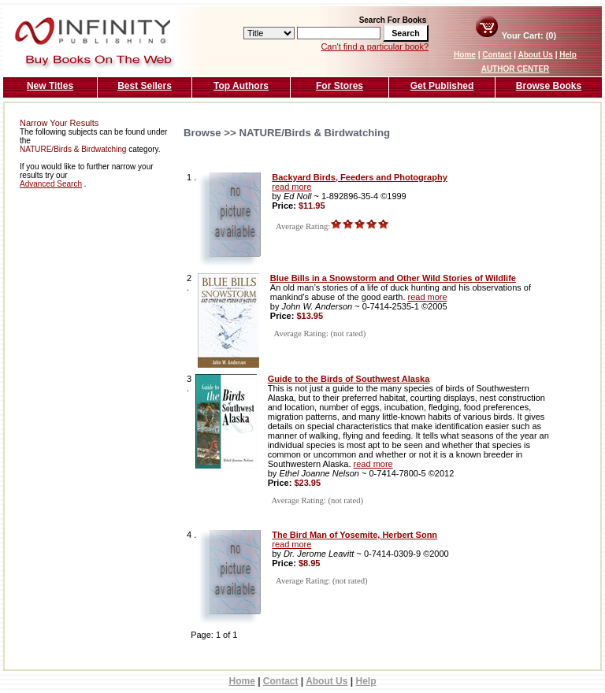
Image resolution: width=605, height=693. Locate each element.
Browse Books (548, 85)
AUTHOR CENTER (515, 69)
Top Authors (241, 85)
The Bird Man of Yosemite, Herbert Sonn (354, 534)
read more (291, 186)
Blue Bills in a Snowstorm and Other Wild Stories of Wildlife (393, 278)
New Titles (50, 85)
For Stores (339, 85)
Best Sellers (144, 85)
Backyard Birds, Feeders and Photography (359, 177)
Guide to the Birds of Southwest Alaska (349, 379)
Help (568, 54)
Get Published (442, 85)
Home (465, 54)
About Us (535, 54)
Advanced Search (51, 184)
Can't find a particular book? (375, 46)
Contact (496, 54)
